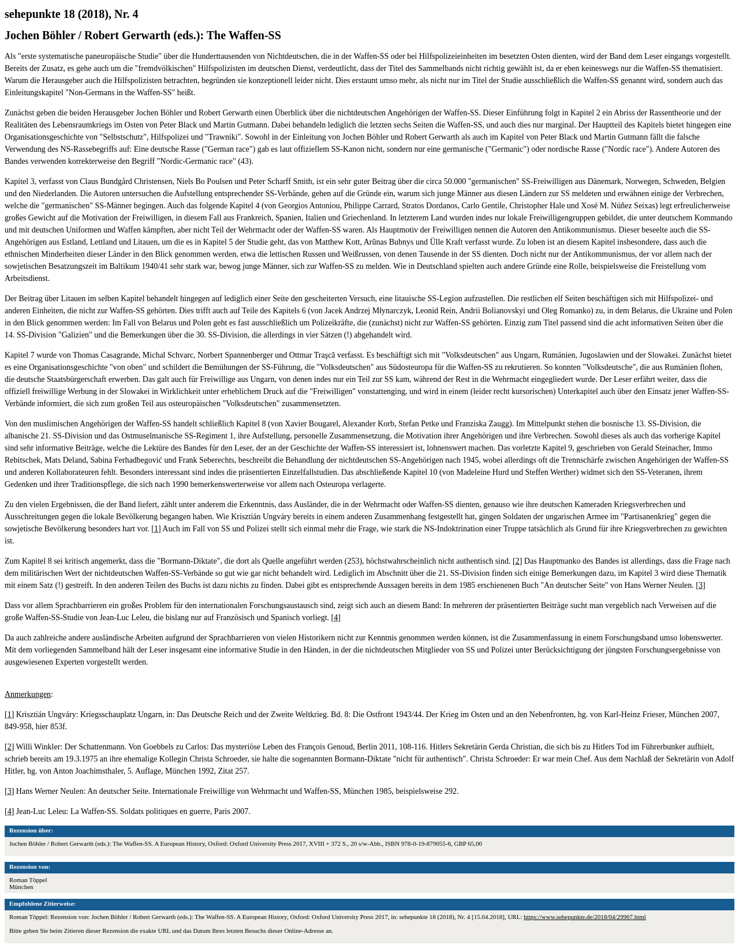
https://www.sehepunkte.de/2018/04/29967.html (585, 916)
